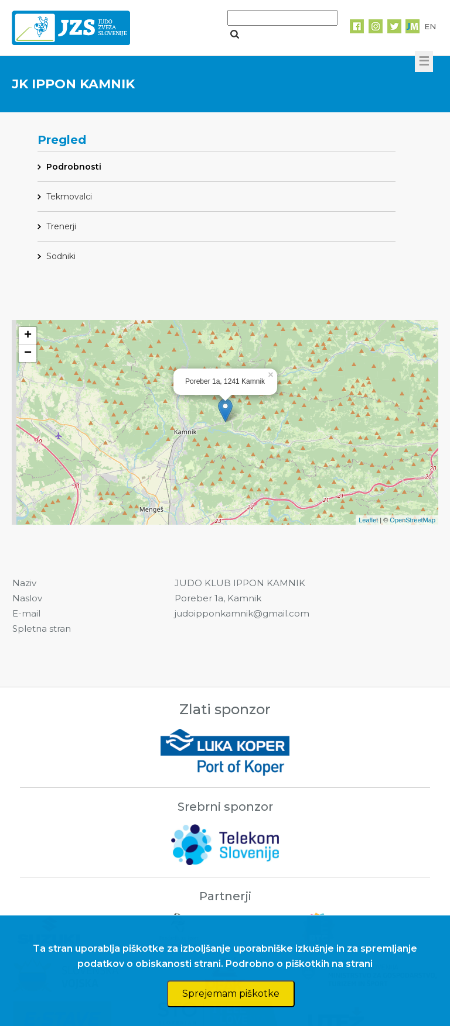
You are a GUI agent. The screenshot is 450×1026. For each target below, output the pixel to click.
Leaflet (368, 520)
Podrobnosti (73, 166)
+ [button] (28, 336)
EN (430, 26)
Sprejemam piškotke (230, 993)
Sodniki (61, 256)
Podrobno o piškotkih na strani (299, 963)
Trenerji (61, 226)
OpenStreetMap (412, 520)
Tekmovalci (69, 196)
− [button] (28, 353)
